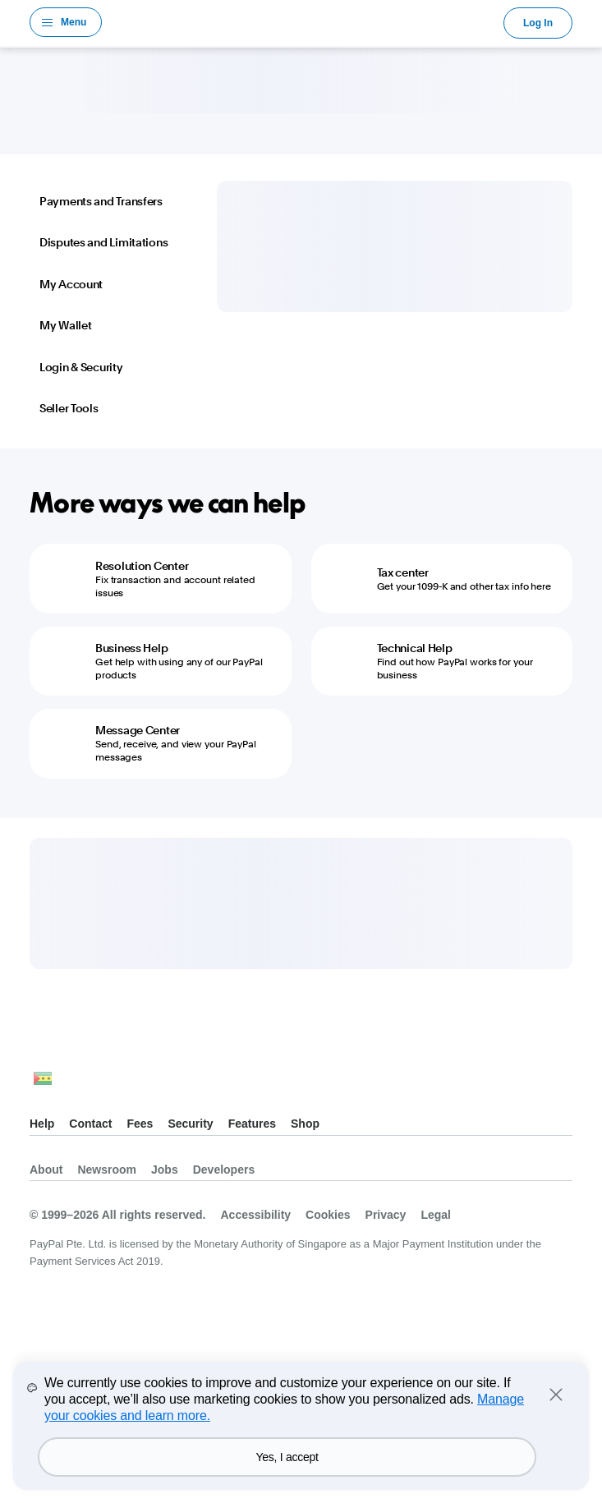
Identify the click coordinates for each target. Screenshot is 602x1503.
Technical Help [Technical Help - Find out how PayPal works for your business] (415, 648)
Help (42, 1123)
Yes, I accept (287, 1457)
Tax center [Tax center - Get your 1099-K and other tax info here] (403, 572)
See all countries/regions (43, 1082)
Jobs (164, 1169)
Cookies (328, 1214)
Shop (305, 1123)
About (46, 1169)
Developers (224, 1169)
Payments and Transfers (101, 201)
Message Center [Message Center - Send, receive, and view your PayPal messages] (137, 730)
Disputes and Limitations (103, 242)
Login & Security (81, 367)
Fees (139, 1123)
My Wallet (65, 325)
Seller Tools (69, 408)
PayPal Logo (303, 22)
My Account (71, 284)
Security (190, 1123)
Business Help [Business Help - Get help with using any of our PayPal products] (131, 648)
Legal (435, 1214)
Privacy (386, 1214)
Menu (73, 22)
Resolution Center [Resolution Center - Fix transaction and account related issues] (141, 565)
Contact (90, 1123)
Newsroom (106, 1169)
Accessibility (255, 1214)
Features (252, 1123)
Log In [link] (538, 23)
